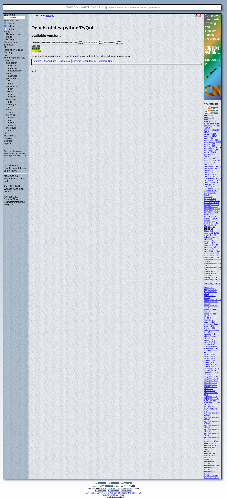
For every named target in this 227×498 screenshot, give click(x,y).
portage (11, 26)
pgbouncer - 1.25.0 (211, 373)
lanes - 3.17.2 (209, 326)
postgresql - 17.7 (210, 383)
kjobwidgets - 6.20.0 (211, 205)
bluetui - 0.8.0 (209, 241)
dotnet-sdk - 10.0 (210, 271)
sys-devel (11, 128)
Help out (8, 138)
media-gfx (11, 104)
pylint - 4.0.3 (208, 389)
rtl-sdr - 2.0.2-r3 (210, 401)
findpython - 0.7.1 (210, 290)
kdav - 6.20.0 (209, 164)
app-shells (11, 86)
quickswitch (14, 65)
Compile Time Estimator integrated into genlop (14, 202)
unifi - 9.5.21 (208, 457)
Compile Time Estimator (11, 43)
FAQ (6, 55)
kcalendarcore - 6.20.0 (212, 142)
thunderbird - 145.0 (211, 445)
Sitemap (8, 141)
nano (10, 83)
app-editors (12, 78)
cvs (10, 94)
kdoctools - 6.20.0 (211, 176)
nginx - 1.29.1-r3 (210, 356)
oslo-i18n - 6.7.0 (210, 370)
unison (11, 122)
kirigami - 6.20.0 (210, 199)
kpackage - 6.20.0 (211, 213)
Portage (8, 37)
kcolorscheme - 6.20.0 (212, 148)
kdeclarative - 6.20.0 (211, 168)
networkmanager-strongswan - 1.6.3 (211, 347)
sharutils (12, 76)
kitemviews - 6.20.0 (211, 203)
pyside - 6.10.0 (209, 391)
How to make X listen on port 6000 (15, 169)
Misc (6, 47)
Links (6, 133)
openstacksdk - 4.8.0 (212, 366)
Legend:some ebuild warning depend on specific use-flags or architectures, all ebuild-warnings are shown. (116, 41)
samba (11, 112)
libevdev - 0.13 (209, 328)
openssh (12, 117)
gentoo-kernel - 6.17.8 (212, 300)
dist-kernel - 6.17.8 (211, 255)
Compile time (105, 61)
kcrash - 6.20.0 (209, 162)
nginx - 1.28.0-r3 (210, 354)
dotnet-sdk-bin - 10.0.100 (210, 274)
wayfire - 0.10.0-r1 (211, 476)
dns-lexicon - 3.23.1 (211, 257)
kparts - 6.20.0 (209, 215)
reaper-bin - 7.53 (210, 397)
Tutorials (36, 61)
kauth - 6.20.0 (209, 138)
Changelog (64, 61)
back (33, 71)
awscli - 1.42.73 (210, 235)
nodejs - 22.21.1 (210, 360)
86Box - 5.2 (208, 231)
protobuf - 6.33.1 (210, 387)
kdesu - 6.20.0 (209, 172)
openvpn (12, 125)
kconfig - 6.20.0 (210, 152)
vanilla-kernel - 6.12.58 (209, 462)
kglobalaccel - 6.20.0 (212, 180)
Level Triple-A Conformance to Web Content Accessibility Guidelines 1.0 (113, 493)
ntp (9, 120)
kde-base (11, 99)
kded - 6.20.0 (209, 170)
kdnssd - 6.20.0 (210, 174)
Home (7, 31)
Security (8, 52)
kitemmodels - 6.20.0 (212, 201)
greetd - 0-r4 (208, 318)
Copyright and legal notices (113, 495)
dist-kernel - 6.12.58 (211, 253)
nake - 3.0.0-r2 (209, 342)
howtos (10, 23)
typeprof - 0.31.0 (210, 455)
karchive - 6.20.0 (210, 136)
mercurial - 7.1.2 (210, 334)
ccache (12, 96)
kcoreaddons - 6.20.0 (212, 160)
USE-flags (9, 39)
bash (10, 89)
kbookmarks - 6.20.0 (212, 140)
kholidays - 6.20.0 (210, 185)
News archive (13, 34)
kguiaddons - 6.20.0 (211, 182)
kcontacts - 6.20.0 (211, 158)
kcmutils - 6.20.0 (210, 144)
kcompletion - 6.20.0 (211, 150)
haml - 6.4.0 (208, 320)
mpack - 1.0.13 (209, 340)
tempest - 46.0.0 (210, 443)
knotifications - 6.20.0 (212, 209)
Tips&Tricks (10, 135)
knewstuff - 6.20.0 (211, 207)
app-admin (11, 63)
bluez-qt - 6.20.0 (210, 122)
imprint (7, 143)
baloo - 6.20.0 (209, 120)
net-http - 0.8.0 (209, 344)
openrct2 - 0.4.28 (210, 364)
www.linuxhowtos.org (17, 153)
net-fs (9, 109)
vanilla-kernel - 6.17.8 (212, 466)
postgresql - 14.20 (211, 377)
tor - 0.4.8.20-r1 (210, 453)
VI (9, 81)
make (11, 130)
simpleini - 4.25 (210, 407)
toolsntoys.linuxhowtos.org (15, 155)
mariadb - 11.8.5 (210, 221)
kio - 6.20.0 (208, 197)
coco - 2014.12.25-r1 (212, 251)
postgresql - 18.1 (210, 385)
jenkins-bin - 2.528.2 (211, 324)
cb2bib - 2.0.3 (209, 249)
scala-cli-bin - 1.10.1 (211, 223)
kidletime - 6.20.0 (210, 191)
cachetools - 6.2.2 (211, 247)
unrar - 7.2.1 (208, 459)
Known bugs (50, 61)
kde (10, 102)
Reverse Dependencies (84, 61)
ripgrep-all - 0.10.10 (211, 399)
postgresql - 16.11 (211, 381)
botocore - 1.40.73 (211, 245)
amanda (12, 68)
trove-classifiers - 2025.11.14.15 (210, 226)
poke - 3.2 (208, 375)
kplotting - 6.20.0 (210, 219)
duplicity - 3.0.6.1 (210, 278)
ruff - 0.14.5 (208, 405)
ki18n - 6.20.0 (209, 187)
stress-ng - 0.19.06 (211, 441)
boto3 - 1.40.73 (210, 243)
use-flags (11, 29)
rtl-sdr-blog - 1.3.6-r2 (212, 403)
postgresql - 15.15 (211, 379)
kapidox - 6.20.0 (210, 134)
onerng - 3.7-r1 (209, 362)
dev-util (10, 91)
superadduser (15, 70)
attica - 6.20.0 (209, 118)
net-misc (10, 115)
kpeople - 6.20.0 (210, 217)
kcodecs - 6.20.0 (210, 146)
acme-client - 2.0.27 (211, 233)
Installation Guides (13, 50)
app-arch (10, 73)
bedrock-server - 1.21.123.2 (210, 238)
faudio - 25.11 (209, 288)
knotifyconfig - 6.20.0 (212, 211)
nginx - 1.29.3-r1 (210, 358)
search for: (9, 15)
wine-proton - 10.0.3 (211, 478)
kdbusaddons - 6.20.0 (212, 166)
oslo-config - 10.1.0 (211, 368)
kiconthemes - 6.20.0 (212, 189)
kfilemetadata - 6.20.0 (212, 178)
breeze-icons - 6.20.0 (212, 124)
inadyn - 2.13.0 (209, 322)
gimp (10, 107)
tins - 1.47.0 (208, 451)
